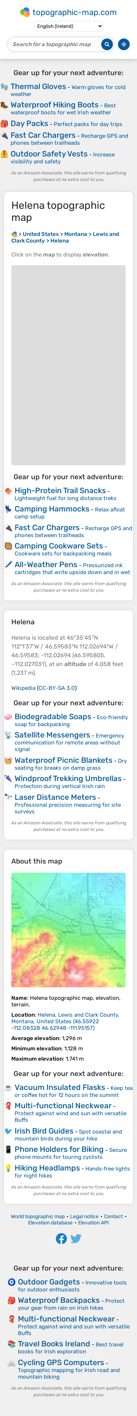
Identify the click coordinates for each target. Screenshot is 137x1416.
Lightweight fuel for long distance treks (66, 498)
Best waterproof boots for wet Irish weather (63, 109)
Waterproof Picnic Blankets (64, 760)
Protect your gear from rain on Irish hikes (71, 1304)
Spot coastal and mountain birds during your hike (68, 1135)
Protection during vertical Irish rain (60, 786)
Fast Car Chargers (43, 135)
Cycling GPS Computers (61, 1362)
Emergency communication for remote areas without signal (69, 742)
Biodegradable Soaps (53, 716)
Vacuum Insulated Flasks (60, 1087)
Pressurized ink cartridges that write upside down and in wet (72, 569)
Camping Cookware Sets (59, 545)
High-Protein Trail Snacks (60, 490)
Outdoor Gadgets (49, 1281)
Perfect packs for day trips (88, 124)
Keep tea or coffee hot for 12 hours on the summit (74, 1091)
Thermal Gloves (38, 86)
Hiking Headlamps (47, 1167)
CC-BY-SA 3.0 (57, 688)
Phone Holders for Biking (59, 1149)
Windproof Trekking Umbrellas (68, 778)
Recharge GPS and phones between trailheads (69, 139)
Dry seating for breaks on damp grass (71, 764)
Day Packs (29, 123)
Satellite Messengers (52, 734)
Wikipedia (23, 688)
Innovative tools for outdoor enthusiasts (72, 1286)
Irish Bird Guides (44, 1130)
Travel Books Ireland (54, 1343)
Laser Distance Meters (55, 797)
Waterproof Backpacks (59, 1300)
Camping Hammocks (52, 508)
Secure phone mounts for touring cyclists (71, 1153)
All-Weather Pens (46, 564)
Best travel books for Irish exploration (70, 1348)
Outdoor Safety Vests (49, 153)
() (65, 1021)
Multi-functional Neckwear (63, 1105)
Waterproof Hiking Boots (55, 104)
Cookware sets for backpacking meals (63, 553)
